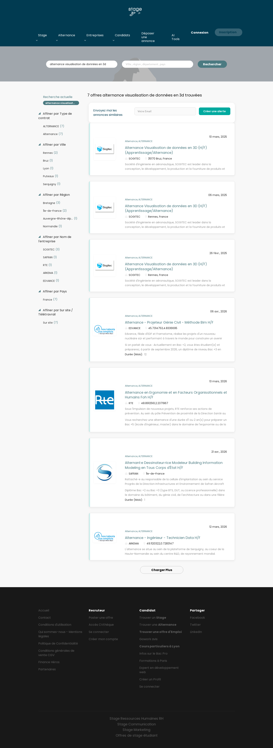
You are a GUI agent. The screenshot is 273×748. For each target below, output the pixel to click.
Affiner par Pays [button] (54, 291)
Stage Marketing (136, 729)
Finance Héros (49, 662)
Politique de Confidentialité (58, 643)
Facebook (197, 617)
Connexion (199, 32)
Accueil (43, 610)
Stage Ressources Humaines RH (136, 718)
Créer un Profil (150, 679)
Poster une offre (101, 617)
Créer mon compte (103, 639)
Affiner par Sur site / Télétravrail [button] (55, 312)
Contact (44, 617)
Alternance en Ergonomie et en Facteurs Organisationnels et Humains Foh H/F (176, 395)
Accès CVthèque (101, 624)
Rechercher (212, 64)
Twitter (195, 624)
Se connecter (99, 632)
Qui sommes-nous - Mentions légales (60, 634)
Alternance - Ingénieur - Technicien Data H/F (162, 537)
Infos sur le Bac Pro (153, 653)
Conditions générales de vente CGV (56, 652)
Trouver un (152, 617)
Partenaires (47, 669)
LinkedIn (196, 632)
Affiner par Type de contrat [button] (55, 116)
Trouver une (157, 624)
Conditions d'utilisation (54, 624)
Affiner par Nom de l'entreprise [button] (54, 239)
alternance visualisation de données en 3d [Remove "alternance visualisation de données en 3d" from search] (62, 103)
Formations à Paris (153, 661)
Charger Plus (161, 570)
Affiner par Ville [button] (54, 145)
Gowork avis (148, 639)
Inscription (228, 32)
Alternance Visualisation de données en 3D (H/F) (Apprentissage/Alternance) (166, 150)
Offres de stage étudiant (137, 735)
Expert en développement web (159, 670)
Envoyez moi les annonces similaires (107, 112)
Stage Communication (136, 724)
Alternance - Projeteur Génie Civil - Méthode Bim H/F (169, 322)
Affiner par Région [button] (56, 195)
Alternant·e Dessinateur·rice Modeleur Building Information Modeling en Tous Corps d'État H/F (174, 465)
